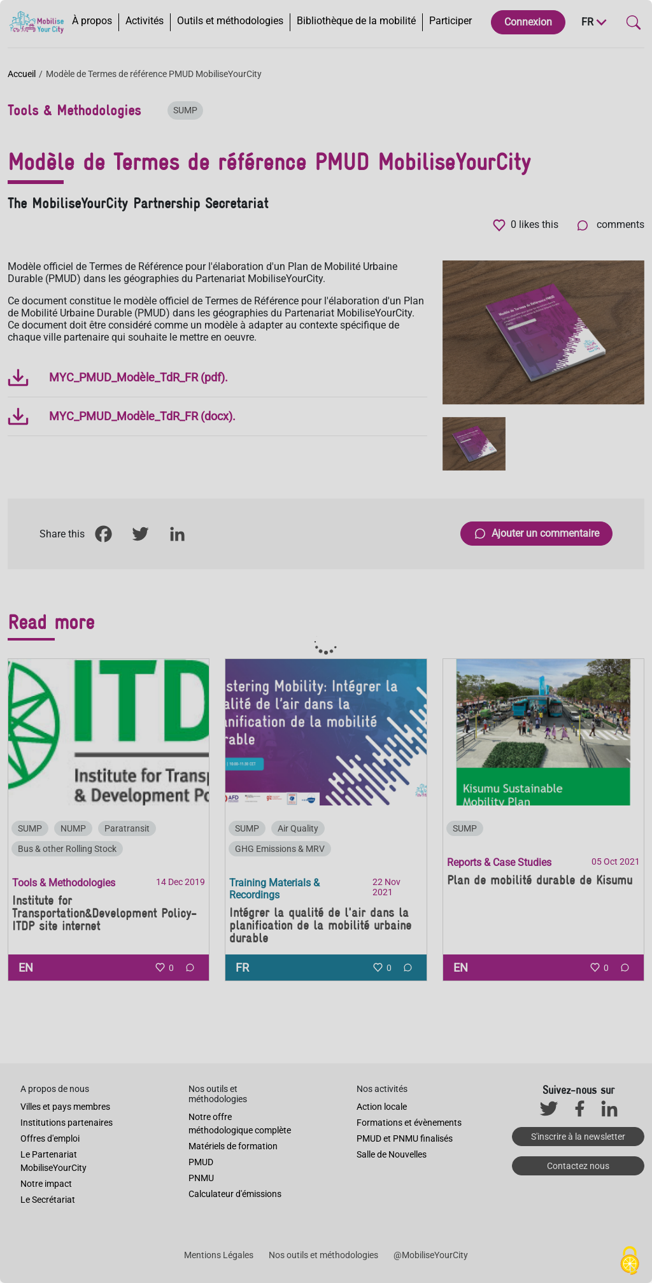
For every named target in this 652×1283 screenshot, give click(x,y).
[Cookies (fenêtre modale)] (629, 1261)
